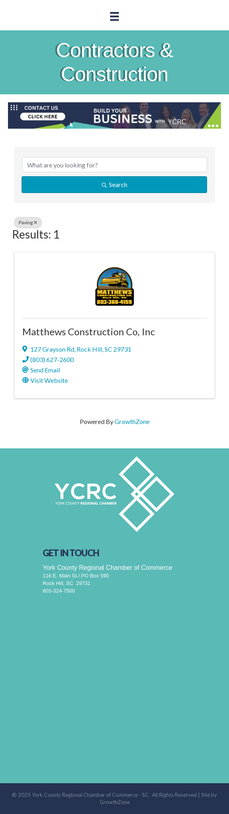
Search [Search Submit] (114, 184)
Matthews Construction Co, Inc (88, 331)
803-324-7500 (59, 591)
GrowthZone (132, 421)
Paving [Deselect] (28, 222)
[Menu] (114, 16)
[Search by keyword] (114, 164)
